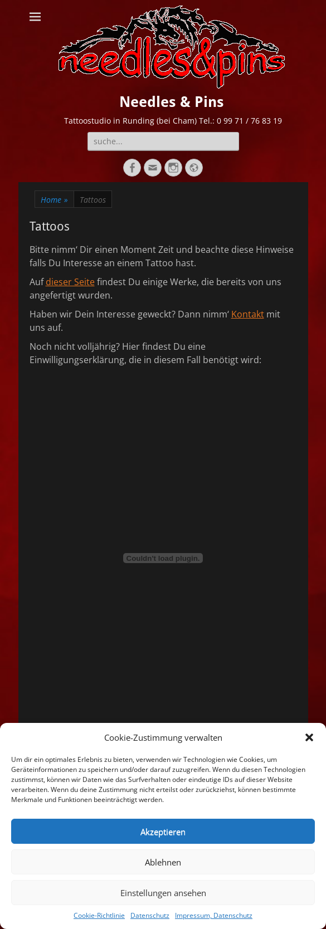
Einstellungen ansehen (163, 892)
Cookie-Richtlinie (99, 915)
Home (54, 200)
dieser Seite (70, 282)
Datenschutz (149, 915)
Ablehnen (163, 862)
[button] (309, 737)
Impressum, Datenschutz (213, 915)
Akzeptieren (163, 831)
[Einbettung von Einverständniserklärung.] (163, 558)
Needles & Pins (171, 102)
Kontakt (247, 314)
